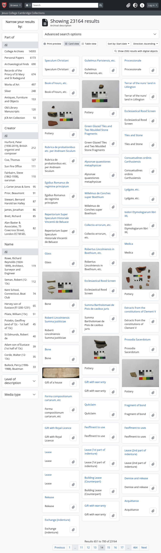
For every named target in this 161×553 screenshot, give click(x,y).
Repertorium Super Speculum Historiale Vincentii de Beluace (57, 218)
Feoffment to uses (135, 428)
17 (122, 547)
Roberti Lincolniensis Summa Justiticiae (57, 319)
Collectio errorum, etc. (98, 225)
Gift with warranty (95, 382)
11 (81, 547)
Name (9, 244)
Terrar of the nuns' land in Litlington (140, 85)
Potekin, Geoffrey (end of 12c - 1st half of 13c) (20, 324)
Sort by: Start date (118, 43)
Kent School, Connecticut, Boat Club (20, 293)
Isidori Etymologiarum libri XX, (140, 214)
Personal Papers (20, 58)
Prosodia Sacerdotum (137, 339)
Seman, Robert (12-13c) (20, 281)
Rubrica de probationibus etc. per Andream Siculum (60, 149)
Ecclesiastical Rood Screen (140, 111)
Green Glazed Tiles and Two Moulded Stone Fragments (98, 129)
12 (88, 547)
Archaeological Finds (20, 64)
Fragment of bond (135, 405)
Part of (9, 37)
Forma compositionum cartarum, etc (58, 398)
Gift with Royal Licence (58, 428)
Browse (14, 5)
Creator (10, 128)
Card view (72, 43)
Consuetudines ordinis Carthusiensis (138, 159)
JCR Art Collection (20, 118)
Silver (20, 91)
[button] (128, 5)
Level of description (13, 381)
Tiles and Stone (134, 135)
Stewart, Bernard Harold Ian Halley (20, 201)
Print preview (52, 43)
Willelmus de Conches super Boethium (98, 195)
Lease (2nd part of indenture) (135, 452)
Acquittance (132, 501)
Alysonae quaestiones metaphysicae (98, 163)
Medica (129, 244)
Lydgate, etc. (132, 189)
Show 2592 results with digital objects (136, 51)
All (6, 45)
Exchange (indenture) (57, 520)
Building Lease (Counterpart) (93, 479)
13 (95, 547)
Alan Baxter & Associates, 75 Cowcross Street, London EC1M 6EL (20, 228)
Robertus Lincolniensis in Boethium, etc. (99, 251)
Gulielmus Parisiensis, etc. (100, 60)
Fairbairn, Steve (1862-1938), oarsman (20, 176)
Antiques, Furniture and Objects (20, 99)
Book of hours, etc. (56, 83)
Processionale (133, 60)
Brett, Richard (20, 216)
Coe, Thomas (20, 160)
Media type (13, 394)
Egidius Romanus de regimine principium (57, 184)
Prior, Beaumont (20, 193)
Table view (89, 43)
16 (115, 547)
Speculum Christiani (57, 60)
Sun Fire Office (20, 167)
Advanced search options (63, 34)
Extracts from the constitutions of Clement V (140, 309)
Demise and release (136, 478)
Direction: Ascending (144, 43)
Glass (48, 253)
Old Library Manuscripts (20, 109)
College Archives (20, 52)
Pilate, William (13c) (20, 314)
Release (49, 497)
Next (144, 547)
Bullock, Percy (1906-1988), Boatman (20, 367)
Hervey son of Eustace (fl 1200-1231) (20, 305)
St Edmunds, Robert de (20, 336)
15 (108, 547)
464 (135, 547)
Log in (151, 5)
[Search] (65, 5)
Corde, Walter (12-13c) (20, 356)
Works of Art (20, 85)
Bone (48, 349)
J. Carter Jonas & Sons (20, 187)
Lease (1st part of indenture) (95, 451)
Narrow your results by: (20, 24)
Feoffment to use (95, 427)
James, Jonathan (20, 210)
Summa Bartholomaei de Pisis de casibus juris (99, 306)
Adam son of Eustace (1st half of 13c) (20, 346)
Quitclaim (90, 404)
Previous (60, 547)
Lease (48, 452)
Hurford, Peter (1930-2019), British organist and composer (20, 147)
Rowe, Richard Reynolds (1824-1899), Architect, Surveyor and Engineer (20, 265)
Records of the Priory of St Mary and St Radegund (20, 74)
